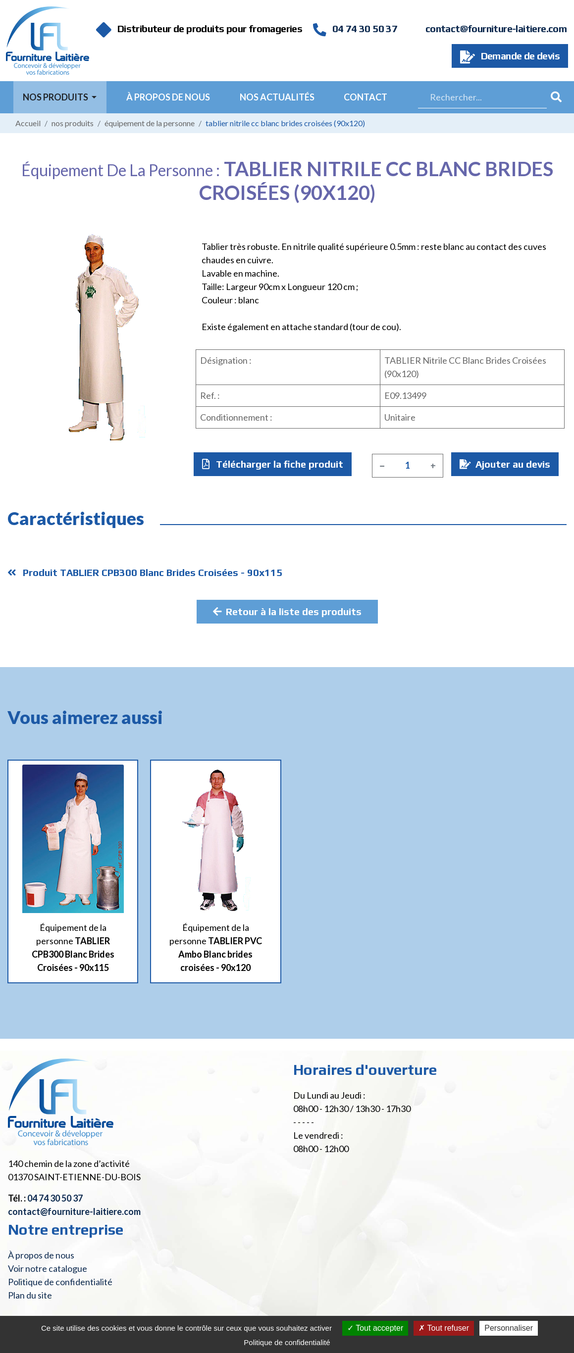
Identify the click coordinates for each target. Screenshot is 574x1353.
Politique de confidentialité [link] (287, 1342)
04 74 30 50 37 (355, 28)
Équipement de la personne (149, 123)
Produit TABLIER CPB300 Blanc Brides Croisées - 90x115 (144, 572)
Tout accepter (375, 1328)
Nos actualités (277, 97)
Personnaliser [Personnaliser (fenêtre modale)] (508, 1328)
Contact (365, 97)
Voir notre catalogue (47, 1268)
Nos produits (73, 123)
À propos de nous (168, 97)
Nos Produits (56, 97)
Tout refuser (443, 1328)
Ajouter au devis (505, 464)
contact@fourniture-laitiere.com (496, 28)
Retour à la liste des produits (287, 611)
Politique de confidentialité (60, 1281)
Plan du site (30, 1295)
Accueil (28, 123)
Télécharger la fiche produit (272, 464)
